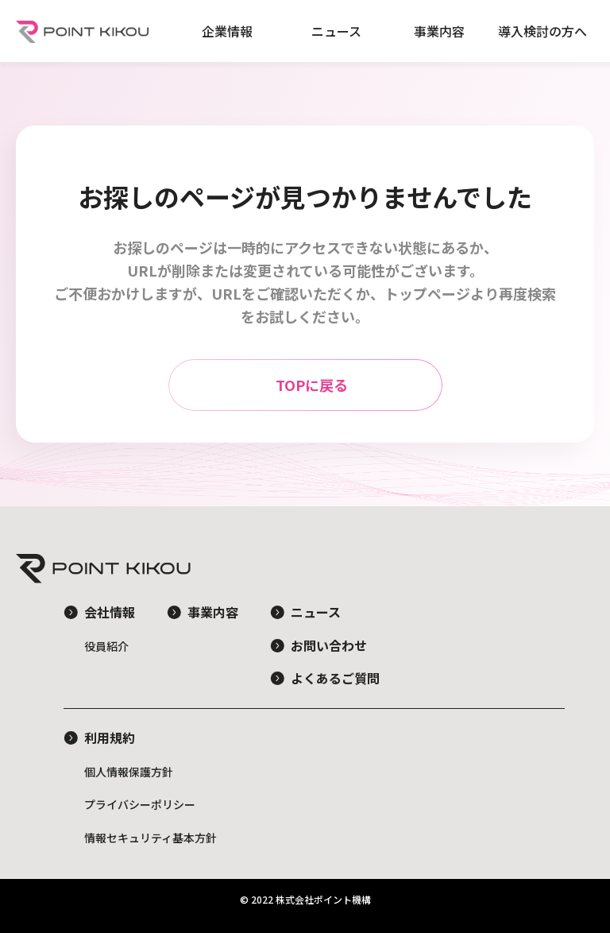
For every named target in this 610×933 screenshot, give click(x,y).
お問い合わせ (329, 645)
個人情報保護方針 (128, 772)
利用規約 (109, 737)
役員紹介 (106, 646)
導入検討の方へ (542, 31)
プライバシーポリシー (139, 804)
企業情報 (227, 31)
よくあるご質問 (335, 677)
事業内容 (439, 31)
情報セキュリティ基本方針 (150, 838)
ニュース (336, 31)
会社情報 (109, 611)
